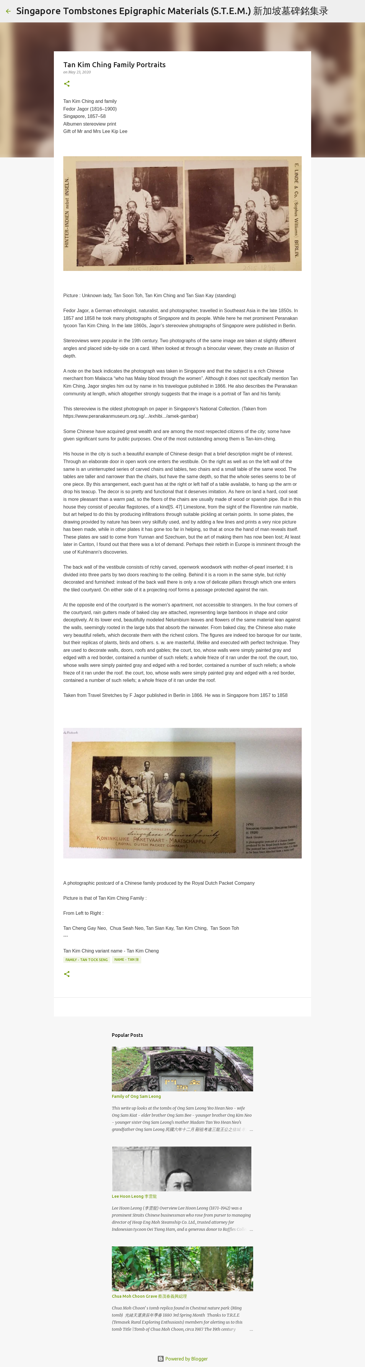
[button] (66, 84)
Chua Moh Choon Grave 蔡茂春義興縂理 (149, 1296)
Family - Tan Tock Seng (87, 960)
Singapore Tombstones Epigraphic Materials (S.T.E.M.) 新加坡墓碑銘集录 (172, 10)
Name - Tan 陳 (127, 959)
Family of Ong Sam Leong (136, 1096)
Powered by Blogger (182, 1358)
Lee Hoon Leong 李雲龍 (134, 1196)
